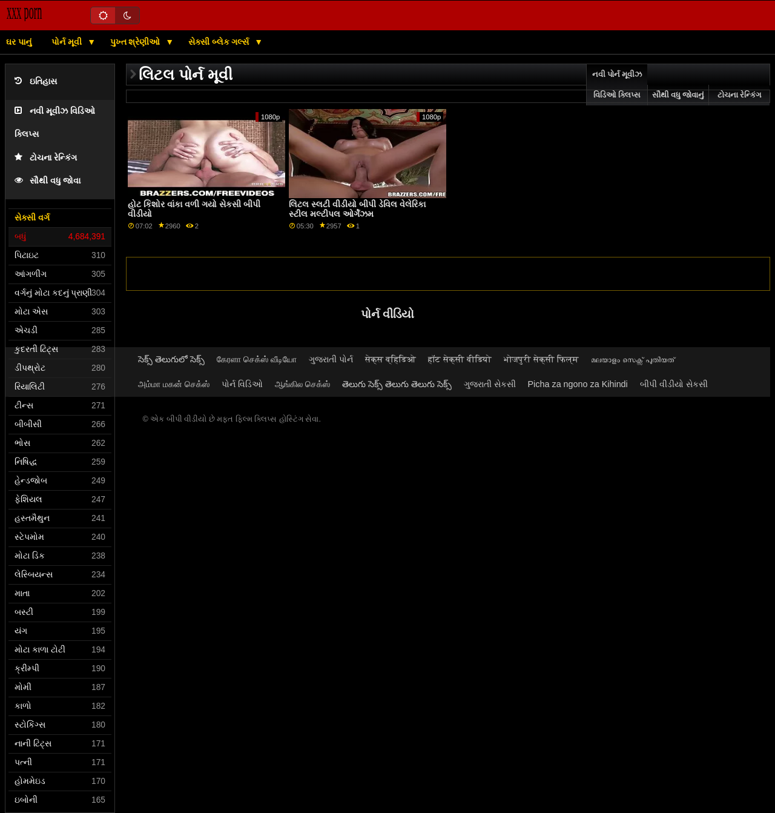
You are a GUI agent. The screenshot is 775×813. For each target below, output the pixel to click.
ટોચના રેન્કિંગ (46, 157)
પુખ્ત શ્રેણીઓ (136, 42)
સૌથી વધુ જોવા (48, 180)
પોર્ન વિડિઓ (242, 384)
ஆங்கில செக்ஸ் (302, 384)
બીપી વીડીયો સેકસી (674, 384)
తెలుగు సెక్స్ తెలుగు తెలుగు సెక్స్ (397, 384)
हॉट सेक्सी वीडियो (460, 359)
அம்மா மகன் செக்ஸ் (173, 384)
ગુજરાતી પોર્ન (331, 359)
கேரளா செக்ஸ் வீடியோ (257, 359)
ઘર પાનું (18, 42)
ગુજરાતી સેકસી (490, 384)
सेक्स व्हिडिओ (390, 359)
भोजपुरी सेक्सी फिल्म (541, 359)
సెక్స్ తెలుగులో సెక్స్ (171, 359)
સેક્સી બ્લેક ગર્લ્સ (220, 42)
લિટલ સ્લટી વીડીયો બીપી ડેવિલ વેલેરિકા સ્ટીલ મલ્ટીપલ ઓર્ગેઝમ (357, 209)
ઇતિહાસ (36, 81)
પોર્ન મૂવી (67, 42)
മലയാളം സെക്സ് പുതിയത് (632, 359)
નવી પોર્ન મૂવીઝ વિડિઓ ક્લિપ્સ (617, 84)
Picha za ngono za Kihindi (578, 384)
